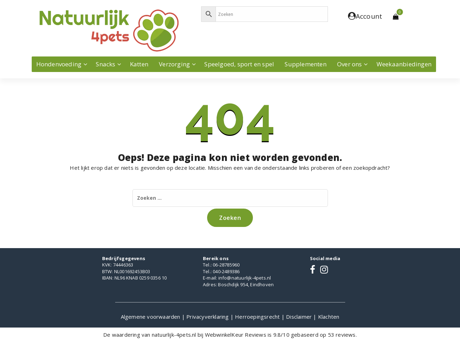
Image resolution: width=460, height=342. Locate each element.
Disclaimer (299, 316)
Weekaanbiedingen (404, 64)
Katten (139, 64)
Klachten (329, 316)
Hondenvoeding (59, 64)
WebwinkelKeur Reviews (235, 334)
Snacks (105, 64)
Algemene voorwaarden (151, 316)
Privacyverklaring (208, 316)
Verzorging (174, 64)
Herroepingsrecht (258, 316)
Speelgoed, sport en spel (239, 64)
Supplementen (305, 64)
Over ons (349, 64)
